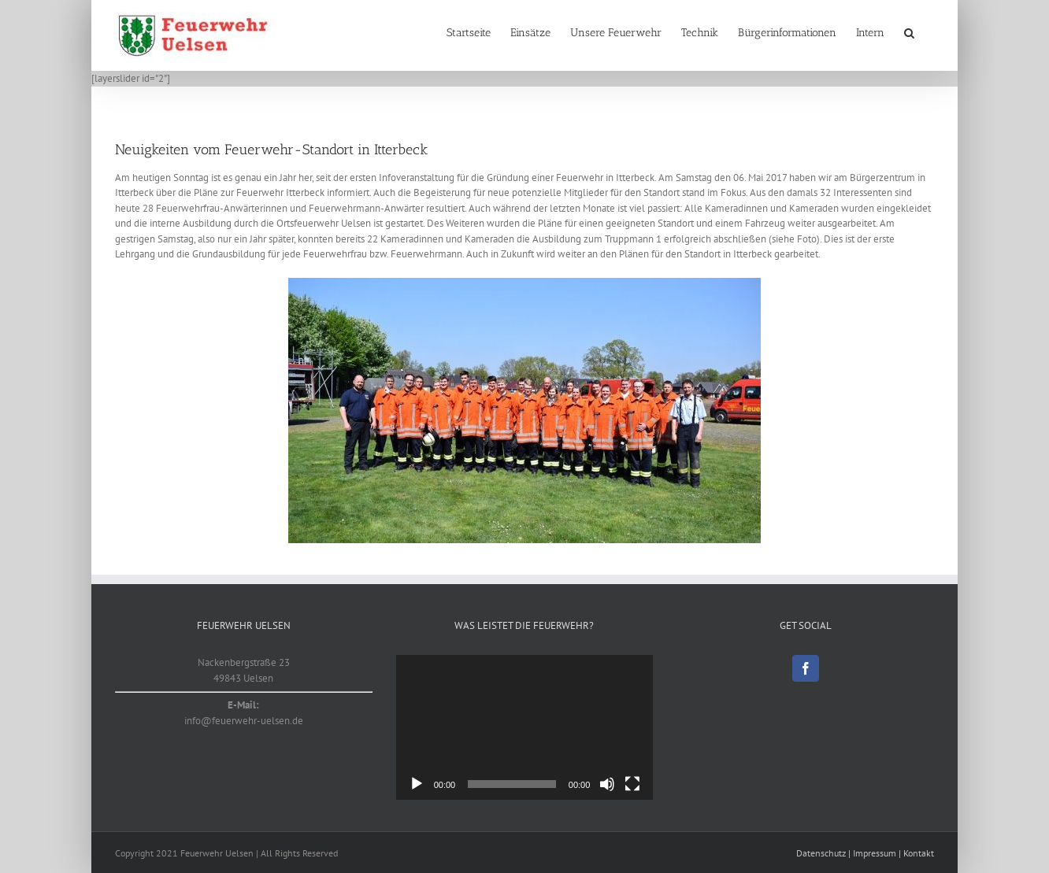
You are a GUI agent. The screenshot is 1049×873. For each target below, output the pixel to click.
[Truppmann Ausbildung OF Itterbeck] (524, 410)
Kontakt (918, 853)
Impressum (874, 853)
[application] (525, 727)
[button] (909, 33)
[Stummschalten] (607, 784)
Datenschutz (821, 853)
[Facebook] (805, 668)
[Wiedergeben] (416, 784)
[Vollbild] (632, 784)
